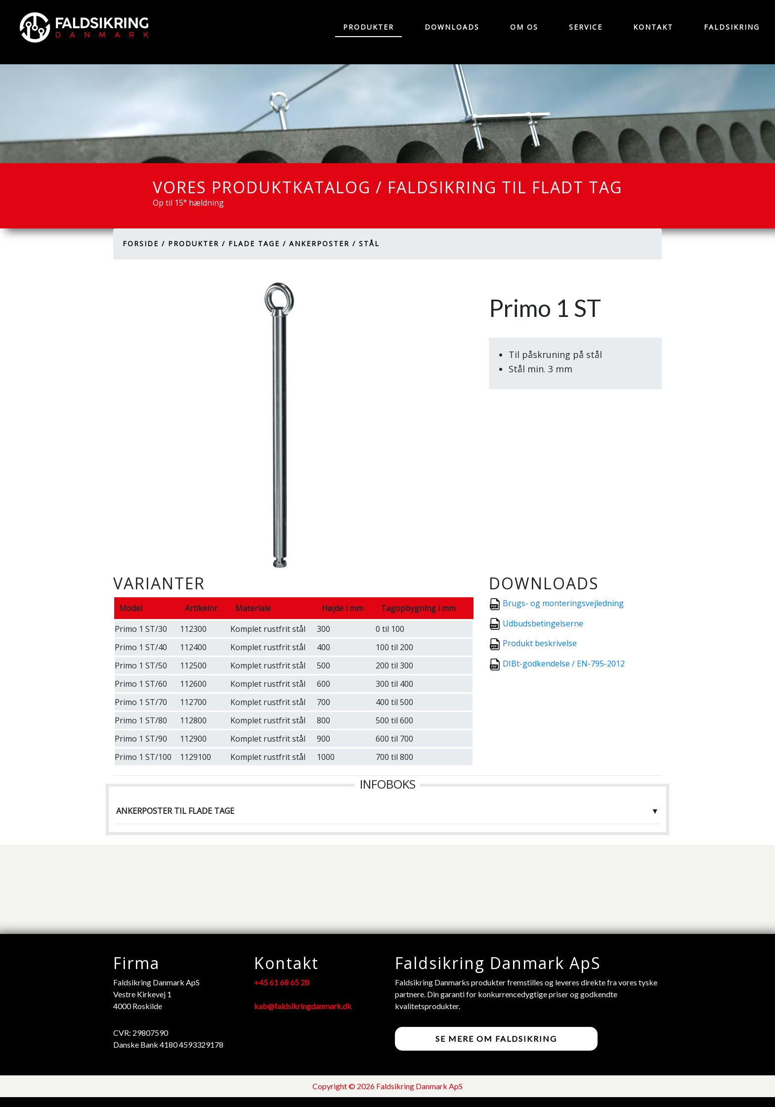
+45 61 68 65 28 (281, 982)
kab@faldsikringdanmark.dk (302, 1006)
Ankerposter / (322, 243)
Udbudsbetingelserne (543, 623)
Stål (369, 243)
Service (586, 27)
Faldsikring (732, 27)
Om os (524, 27)
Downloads (452, 27)
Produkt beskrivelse (540, 643)
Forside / (144, 243)
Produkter (368, 27)
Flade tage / (257, 243)
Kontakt (653, 27)
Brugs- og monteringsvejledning (563, 603)
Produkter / (196, 243)
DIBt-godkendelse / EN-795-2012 (564, 663)
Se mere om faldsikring (496, 1038)
